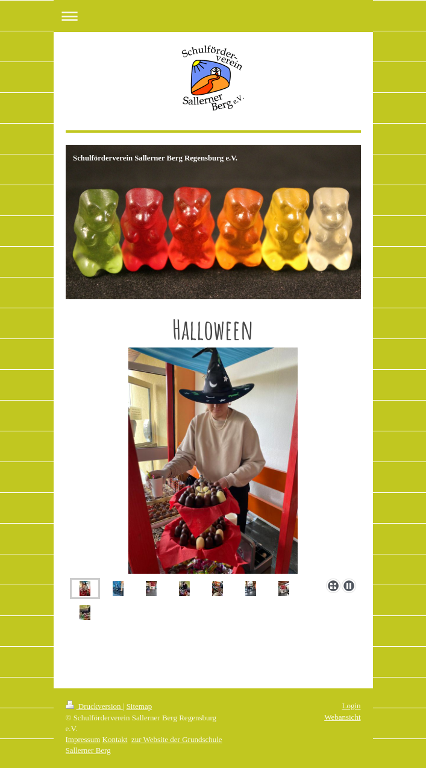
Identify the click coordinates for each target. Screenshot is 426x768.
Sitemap (139, 706)
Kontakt (115, 739)
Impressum (83, 739)
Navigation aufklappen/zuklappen (213, 16)
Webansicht (342, 717)
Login (351, 705)
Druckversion (94, 706)
